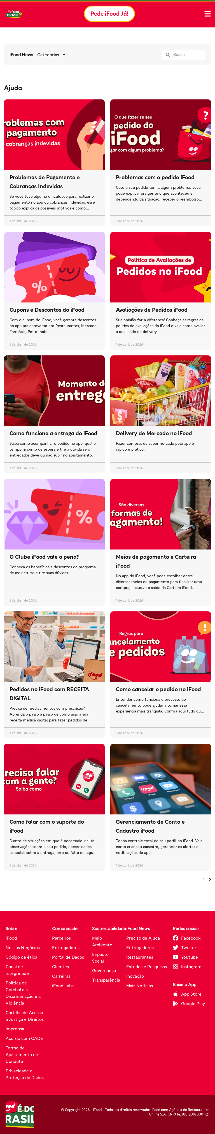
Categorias (51, 54)
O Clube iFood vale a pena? (44, 557)
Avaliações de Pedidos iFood (152, 310)
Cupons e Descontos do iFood (47, 310)
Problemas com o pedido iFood (155, 177)
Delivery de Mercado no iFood (154, 433)
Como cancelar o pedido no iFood (158, 689)
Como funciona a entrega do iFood (53, 433)
